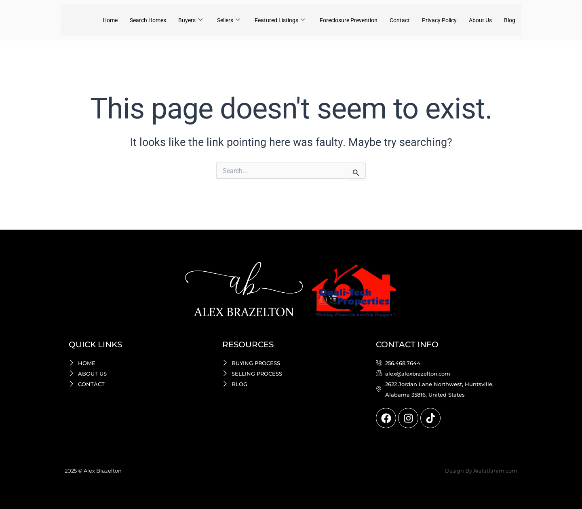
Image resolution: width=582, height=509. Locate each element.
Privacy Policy (435, 20)
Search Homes (128, 20)
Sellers (213, 20)
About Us (478, 20)
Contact (393, 20)
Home (88, 20)
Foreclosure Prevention (339, 20)
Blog (509, 20)
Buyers (173, 20)
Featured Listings (266, 20)
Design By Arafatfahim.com (481, 470)
